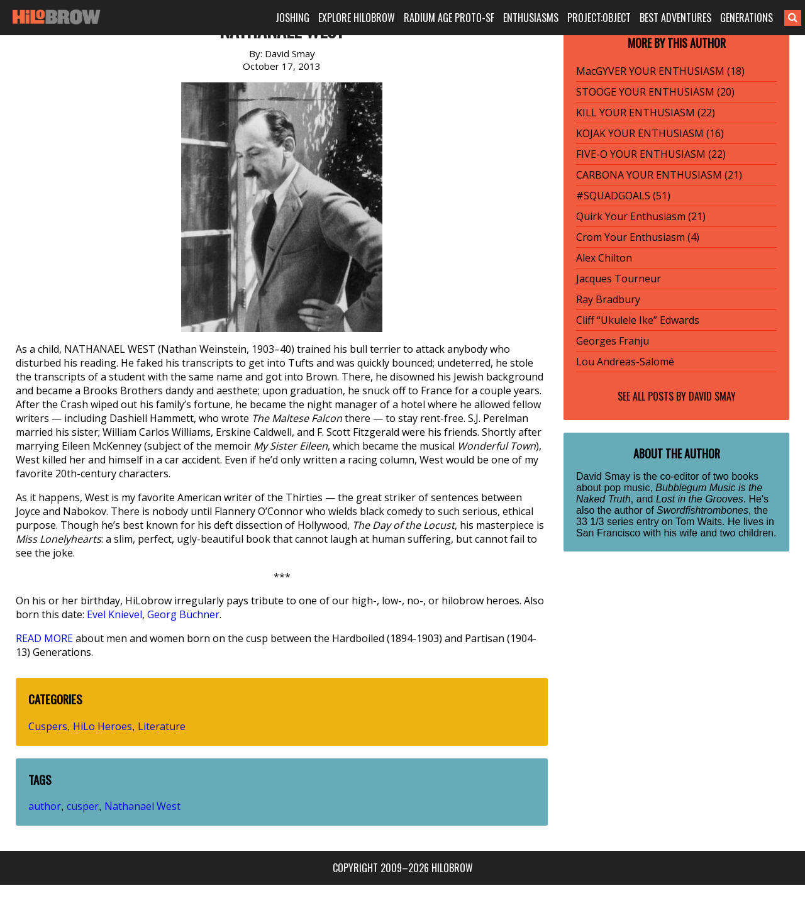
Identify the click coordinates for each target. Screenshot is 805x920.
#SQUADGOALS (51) (623, 195)
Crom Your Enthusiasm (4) (637, 237)
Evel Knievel (114, 614)
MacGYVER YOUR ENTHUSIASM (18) (660, 71)
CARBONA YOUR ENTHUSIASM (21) (659, 175)
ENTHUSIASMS (530, 17)
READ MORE (44, 638)
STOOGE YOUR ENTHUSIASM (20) (655, 92)
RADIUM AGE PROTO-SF (449, 17)
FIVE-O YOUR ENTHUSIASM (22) (651, 154)
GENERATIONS (746, 17)
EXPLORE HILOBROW (356, 17)
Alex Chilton (604, 258)
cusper (83, 806)
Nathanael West (142, 806)
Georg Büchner (183, 614)
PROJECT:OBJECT (599, 17)
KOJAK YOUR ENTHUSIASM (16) (650, 133)
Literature (162, 726)
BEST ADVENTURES (675, 17)
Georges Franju (612, 341)
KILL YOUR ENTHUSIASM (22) (645, 112)
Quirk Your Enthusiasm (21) (641, 216)
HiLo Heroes (102, 726)
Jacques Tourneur (618, 278)
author (44, 806)
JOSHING (292, 17)
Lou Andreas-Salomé (625, 362)
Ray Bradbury (608, 299)
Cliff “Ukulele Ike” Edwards (637, 320)
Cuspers (47, 726)
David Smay (712, 396)
